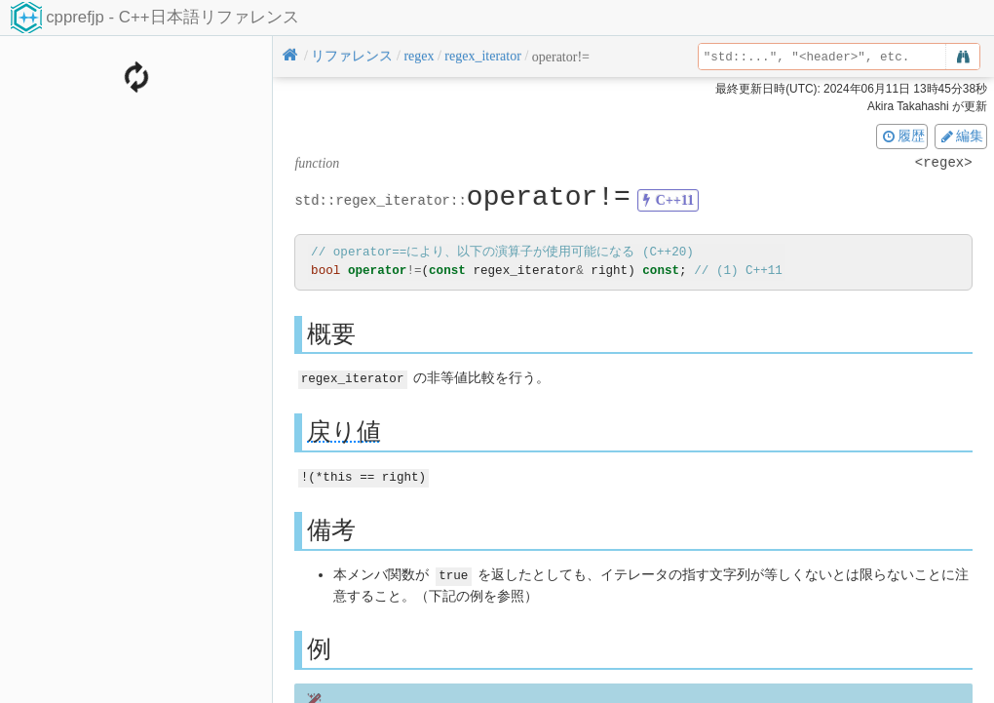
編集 (960, 135)
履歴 (902, 135)
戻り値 (344, 430)
